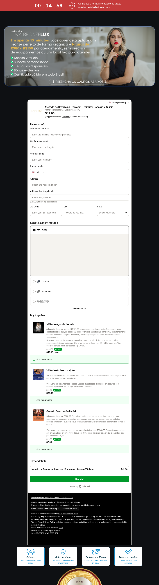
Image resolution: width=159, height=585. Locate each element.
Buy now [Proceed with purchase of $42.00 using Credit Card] (79, 442)
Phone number (37, 166)
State (83, 206)
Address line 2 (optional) (42, 191)
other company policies (68, 486)
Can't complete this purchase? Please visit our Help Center (55, 466)
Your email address (39, 128)
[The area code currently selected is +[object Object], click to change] (38, 172)
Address (34, 179)
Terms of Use (36, 486)
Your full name (37, 153)
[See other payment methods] (79, 272)
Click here (66, 117)
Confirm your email (39, 141)
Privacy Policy (49, 486)
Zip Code (34, 206)
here (61, 491)
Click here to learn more (68, 477)
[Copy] (54, 472)
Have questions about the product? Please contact (52, 461)
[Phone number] (88, 172)
